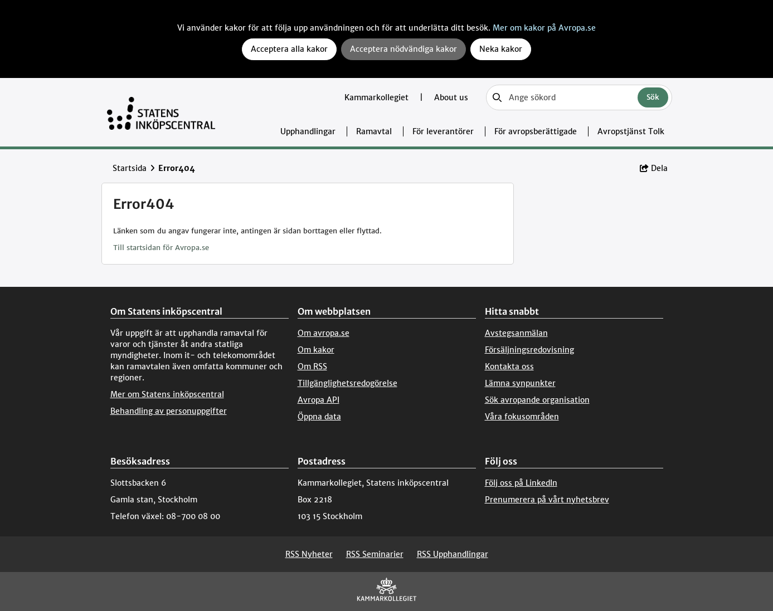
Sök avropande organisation (537, 400)
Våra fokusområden (522, 417)
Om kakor (316, 350)
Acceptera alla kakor (289, 49)
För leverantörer (443, 131)
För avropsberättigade (535, 131)
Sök (652, 97)
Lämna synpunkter (520, 383)
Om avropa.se (323, 333)
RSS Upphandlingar (452, 554)
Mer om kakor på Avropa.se (544, 28)
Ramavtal (374, 131)
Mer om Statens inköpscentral (167, 394)
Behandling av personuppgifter (168, 411)
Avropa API (318, 400)
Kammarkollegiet (377, 97)
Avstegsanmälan (516, 333)
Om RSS (312, 366)
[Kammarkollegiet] (386, 591)
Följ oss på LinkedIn (521, 483)
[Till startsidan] (161, 112)
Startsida (130, 168)
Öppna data (319, 417)
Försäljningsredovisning (529, 350)
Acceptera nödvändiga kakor (403, 49)
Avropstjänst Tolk (630, 131)
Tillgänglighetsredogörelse (347, 383)
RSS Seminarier (374, 554)
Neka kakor (500, 49)
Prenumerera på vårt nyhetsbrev (547, 500)
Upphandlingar (308, 131)
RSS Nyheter (309, 554)
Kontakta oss (509, 366)
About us (451, 97)
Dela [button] (654, 168)
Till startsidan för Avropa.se (161, 247)
